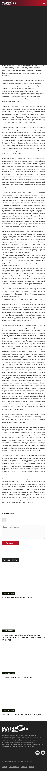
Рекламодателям (27, 767)
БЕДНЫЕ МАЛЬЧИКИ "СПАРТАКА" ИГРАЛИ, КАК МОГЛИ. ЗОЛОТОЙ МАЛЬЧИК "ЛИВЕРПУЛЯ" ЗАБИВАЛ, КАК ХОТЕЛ (23, 637)
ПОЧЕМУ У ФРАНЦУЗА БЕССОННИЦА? (17, 677)
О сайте (4, 767)
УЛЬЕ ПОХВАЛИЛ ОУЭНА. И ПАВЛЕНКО (17, 598)
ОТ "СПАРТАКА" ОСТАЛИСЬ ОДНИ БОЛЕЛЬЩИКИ (21, 715)
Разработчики (14, 767)
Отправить (10, 543)
